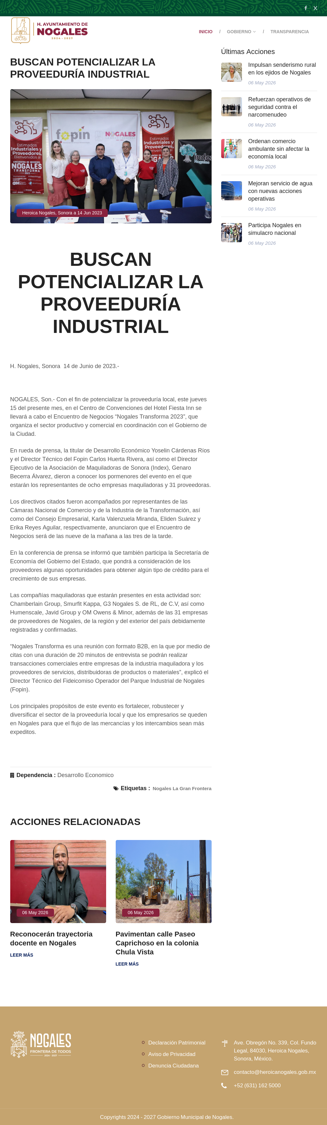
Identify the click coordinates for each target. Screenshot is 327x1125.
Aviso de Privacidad (172, 1054)
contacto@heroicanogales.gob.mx (275, 1072)
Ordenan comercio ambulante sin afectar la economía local (278, 148)
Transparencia (289, 31)
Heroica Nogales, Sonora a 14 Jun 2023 (62, 213)
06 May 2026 (35, 912)
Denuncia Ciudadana (173, 1065)
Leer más (21, 955)
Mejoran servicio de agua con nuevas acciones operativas (280, 191)
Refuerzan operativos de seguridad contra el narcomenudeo (279, 107)
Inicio (206, 31)
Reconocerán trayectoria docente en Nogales (51, 938)
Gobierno (239, 31)
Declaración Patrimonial (177, 1042)
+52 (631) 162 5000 (257, 1085)
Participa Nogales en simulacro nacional (274, 229)
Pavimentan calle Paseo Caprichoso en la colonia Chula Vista (157, 942)
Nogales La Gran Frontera (182, 788)
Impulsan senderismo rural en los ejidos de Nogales (282, 68)
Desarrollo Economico (86, 775)
